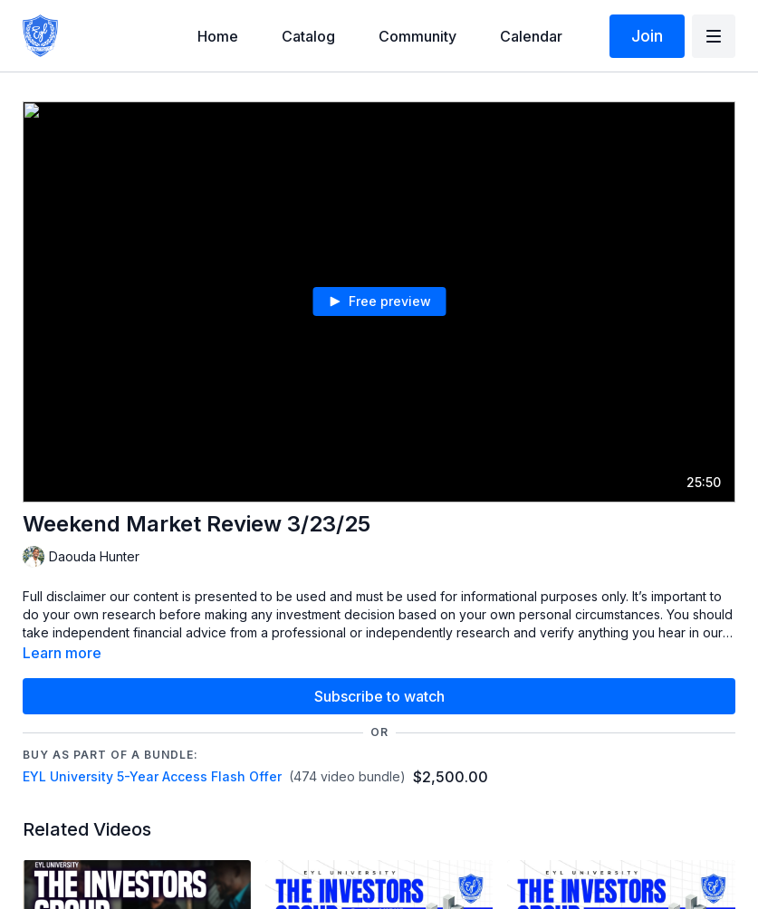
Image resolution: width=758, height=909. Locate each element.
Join (647, 35)
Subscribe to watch (379, 696)
